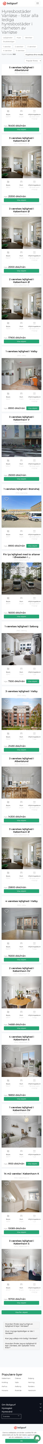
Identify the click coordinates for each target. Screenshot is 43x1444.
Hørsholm (32, 1390)
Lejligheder (8, 38)
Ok (21, 1441)
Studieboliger (8, 42)
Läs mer (27, 1437)
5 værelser (20, 51)
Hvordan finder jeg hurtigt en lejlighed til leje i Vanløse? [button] (19, 1325)
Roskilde (18, 1390)
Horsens (5, 1390)
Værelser (28, 38)
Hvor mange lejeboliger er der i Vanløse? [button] (19, 1332)
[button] (7, 91)
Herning (31, 1382)
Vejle (17, 1382)
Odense (18, 1378)
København (6, 1378)
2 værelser (19, 47)
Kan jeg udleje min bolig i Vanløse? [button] (21, 1338)
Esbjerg (31, 1378)
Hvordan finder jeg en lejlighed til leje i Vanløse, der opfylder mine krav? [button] (20, 1345)
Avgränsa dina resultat (33, 55)
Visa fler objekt (21, 1312)
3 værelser (32, 47)
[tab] (21, 1325)
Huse (19, 38)
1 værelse (7, 47)
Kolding (5, 1382)
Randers (31, 1386)
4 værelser (7, 51)
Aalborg (18, 1386)
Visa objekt (21, 129)
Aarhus (4, 1386)
